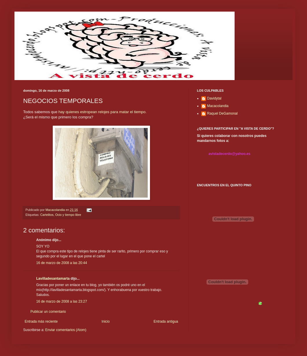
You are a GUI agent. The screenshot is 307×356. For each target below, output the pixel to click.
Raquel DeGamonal (222, 113)
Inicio (106, 321)
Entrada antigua (166, 321)
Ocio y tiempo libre (68, 214)
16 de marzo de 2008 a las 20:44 (61, 263)
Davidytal (214, 98)
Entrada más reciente (41, 321)
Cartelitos (47, 214)
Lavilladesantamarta (53, 279)
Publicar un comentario (48, 312)
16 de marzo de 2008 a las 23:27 (61, 301)
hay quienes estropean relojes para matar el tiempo (102, 112)
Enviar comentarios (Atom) (65, 330)
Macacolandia (218, 106)
